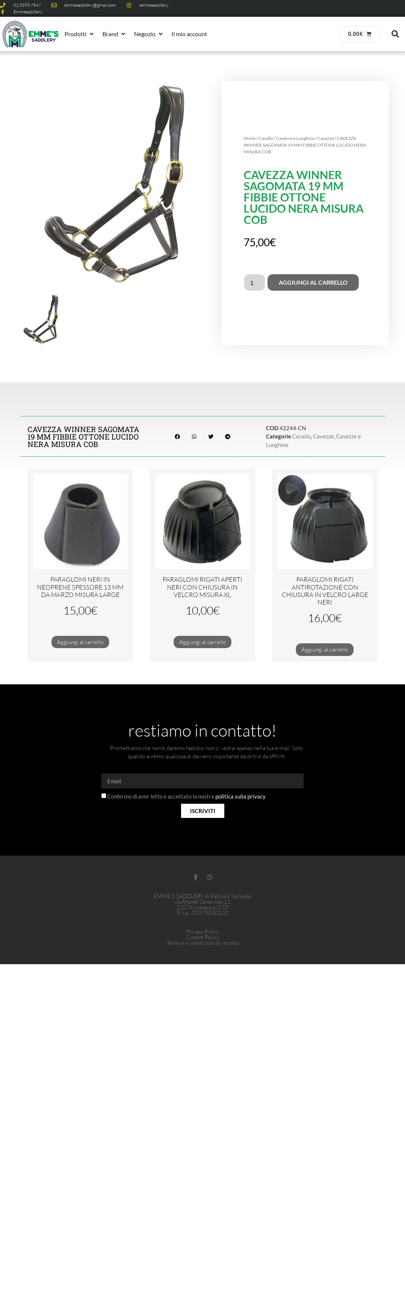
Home (250, 138)
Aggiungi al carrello (313, 282)
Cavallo (266, 138)
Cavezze (325, 138)
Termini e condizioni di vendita (203, 942)
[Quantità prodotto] (254, 282)
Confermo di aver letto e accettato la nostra (186, 796)
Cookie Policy (202, 937)
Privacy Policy (202, 931)
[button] (80, 34)
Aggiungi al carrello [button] (80, 642)
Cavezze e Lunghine (295, 138)
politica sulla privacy (240, 796)
